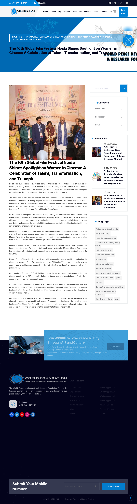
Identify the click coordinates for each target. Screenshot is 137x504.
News (96, 11)
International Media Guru (104, 264)
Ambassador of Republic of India (107, 229)
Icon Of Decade (101, 259)
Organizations (64, 11)
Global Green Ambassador (105, 255)
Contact (104, 11)
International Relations (103, 268)
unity (116, 299)
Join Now (123, 12)
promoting (99, 282)
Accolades (77, 11)
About (53, 11)
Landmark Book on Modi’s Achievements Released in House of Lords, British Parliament (114, 201)
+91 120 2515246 (19, 3)
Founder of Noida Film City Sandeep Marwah (107, 244)
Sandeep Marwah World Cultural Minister (109, 287)
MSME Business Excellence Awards (108, 273)
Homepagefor (100, 117)
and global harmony (102, 234)
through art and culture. (104, 299)
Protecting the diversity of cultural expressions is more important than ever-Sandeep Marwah (114, 177)
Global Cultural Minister (104, 250)
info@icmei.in (40, 3)
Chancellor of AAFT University (106, 238)
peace (118, 278)
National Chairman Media (104, 278)
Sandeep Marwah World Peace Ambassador (105, 293)
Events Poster (100, 109)
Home (45, 11)
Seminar (87, 11)
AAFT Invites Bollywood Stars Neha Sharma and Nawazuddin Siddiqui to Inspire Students (114, 153)
